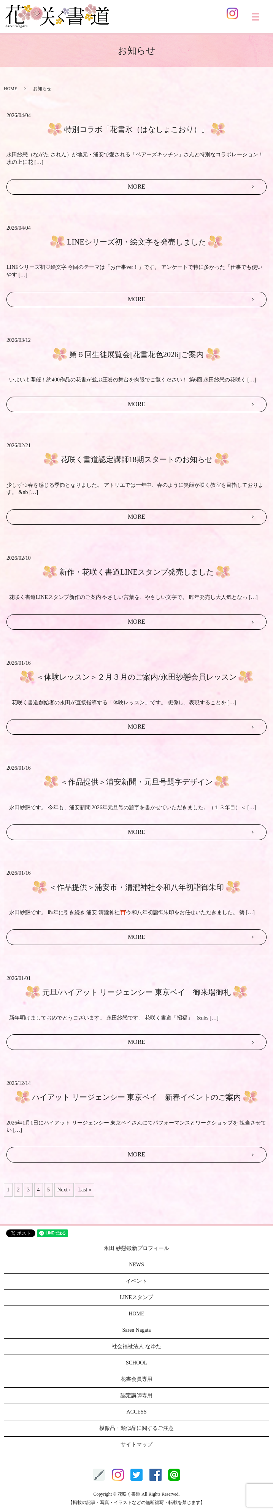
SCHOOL (136, 1363)
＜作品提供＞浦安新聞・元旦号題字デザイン (136, 782)
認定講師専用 (136, 1395)
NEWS (136, 1264)
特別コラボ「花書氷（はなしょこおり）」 (136, 129)
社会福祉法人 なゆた (136, 1346)
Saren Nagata (136, 1330)
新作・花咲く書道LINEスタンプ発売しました (136, 572)
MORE (136, 186)
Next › (64, 1190)
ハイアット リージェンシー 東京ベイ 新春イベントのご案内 (136, 1097)
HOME (10, 88)
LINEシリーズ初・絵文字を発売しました (136, 242)
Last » (84, 1190)
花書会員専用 (136, 1379)
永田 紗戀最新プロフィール (136, 1248)
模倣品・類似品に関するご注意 (136, 1428)
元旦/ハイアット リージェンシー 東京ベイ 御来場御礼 (136, 992)
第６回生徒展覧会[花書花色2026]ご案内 (136, 354)
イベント (136, 1281)
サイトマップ (136, 1444)
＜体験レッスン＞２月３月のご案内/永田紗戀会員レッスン (136, 677)
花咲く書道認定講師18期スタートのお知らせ (136, 459)
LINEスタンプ (136, 1297)
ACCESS (137, 1412)
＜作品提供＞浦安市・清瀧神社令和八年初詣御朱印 (136, 887)
